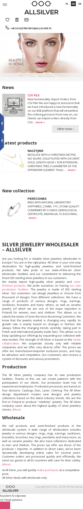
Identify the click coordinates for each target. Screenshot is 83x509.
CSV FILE (34, 95)
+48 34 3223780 (18, 28)
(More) (16, 409)
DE (79, 3)
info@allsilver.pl (40, 28)
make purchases (48, 470)
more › (72, 170)
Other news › (65, 129)
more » (40, 122)
